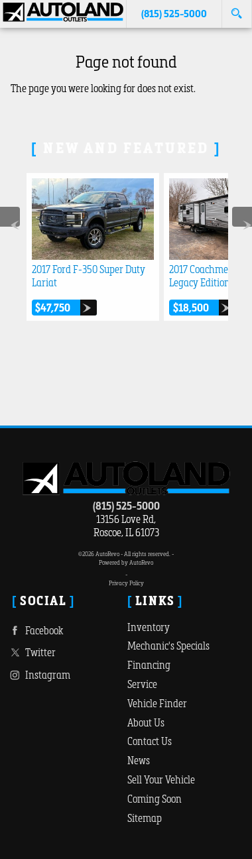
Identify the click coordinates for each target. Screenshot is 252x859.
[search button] (236, 9)
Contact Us (149, 741)
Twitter (31, 652)
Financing (148, 664)
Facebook (35, 630)
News (138, 760)
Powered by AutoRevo (126, 562)
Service (142, 684)
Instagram (38, 675)
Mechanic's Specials (168, 645)
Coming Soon (154, 798)
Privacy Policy (126, 583)
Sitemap (144, 818)
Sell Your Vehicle (161, 779)
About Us (145, 722)
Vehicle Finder (157, 703)
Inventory (148, 627)
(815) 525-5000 (126, 505)
